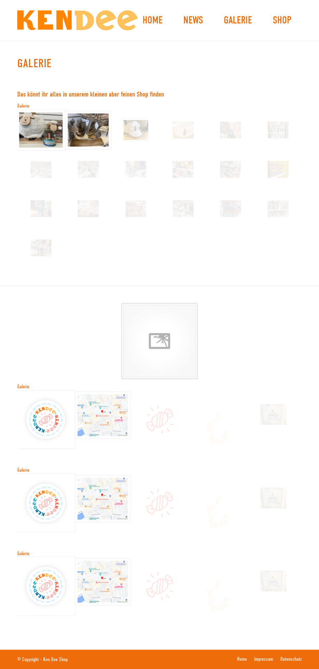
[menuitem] (152, 20)
